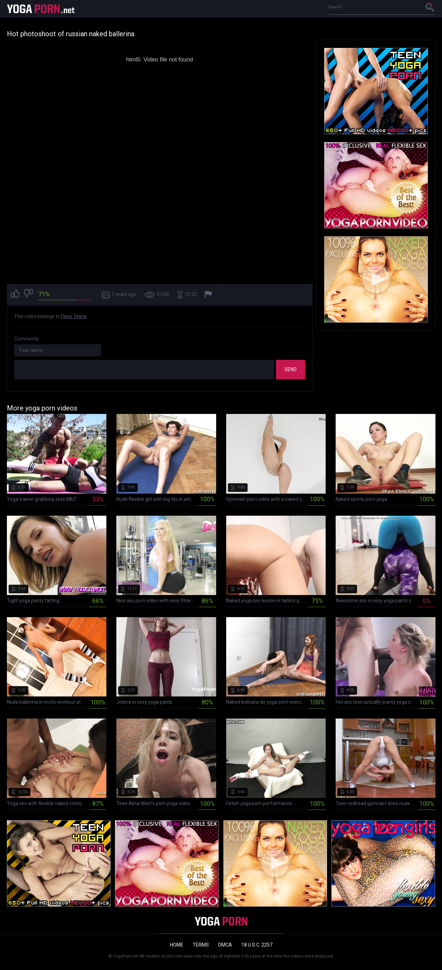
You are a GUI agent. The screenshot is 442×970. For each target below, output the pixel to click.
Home (176, 945)
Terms (201, 945)
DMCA (225, 945)
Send (291, 369)
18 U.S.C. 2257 (256, 945)
